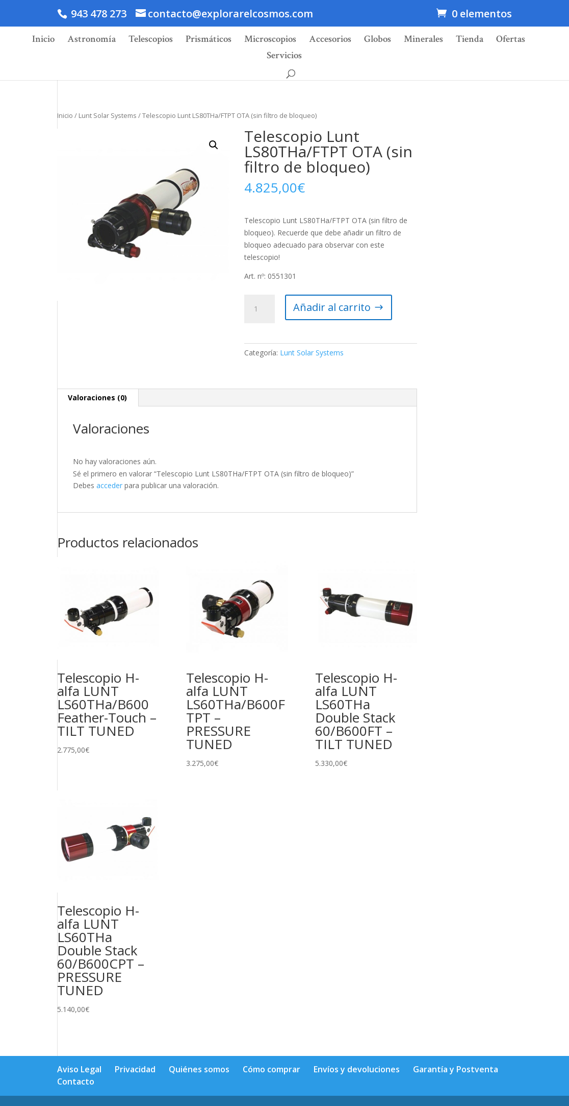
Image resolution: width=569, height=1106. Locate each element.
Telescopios (150, 40)
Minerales (423, 40)
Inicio (43, 40)
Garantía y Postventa (455, 1069)
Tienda (469, 40)
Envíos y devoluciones (357, 1069)
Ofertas (510, 40)
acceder (109, 485)
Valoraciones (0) (97, 397)
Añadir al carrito (332, 307)
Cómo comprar (271, 1069)
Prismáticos (208, 40)
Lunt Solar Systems (108, 115)
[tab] (98, 397)
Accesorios (330, 40)
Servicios (284, 57)
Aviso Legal (79, 1069)
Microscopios (270, 40)
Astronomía (91, 40)
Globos (377, 40)
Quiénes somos (199, 1069)
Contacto (75, 1081)
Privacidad (135, 1069)
